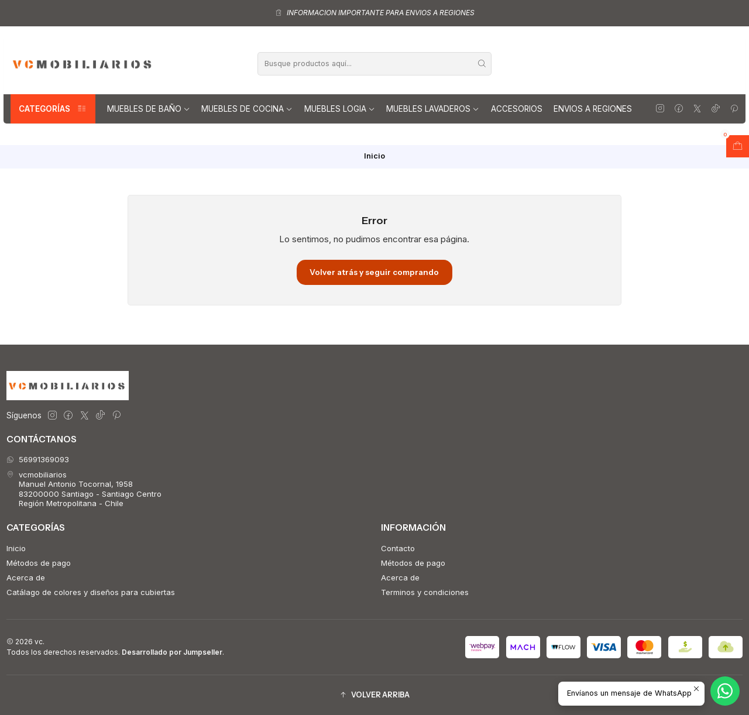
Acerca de (25, 577)
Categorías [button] (53, 109)
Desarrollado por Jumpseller (172, 652)
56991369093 (37, 459)
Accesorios (516, 109)
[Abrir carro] (737, 146)
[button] (374, 695)
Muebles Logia (339, 109)
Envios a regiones (593, 109)
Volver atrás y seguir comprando (374, 272)
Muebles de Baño (148, 109)
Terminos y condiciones (425, 592)
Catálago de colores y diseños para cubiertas (90, 592)
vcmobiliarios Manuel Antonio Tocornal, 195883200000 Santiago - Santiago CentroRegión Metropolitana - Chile (84, 489)
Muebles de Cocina (247, 109)
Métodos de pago (38, 563)
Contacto (398, 548)
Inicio (16, 548)
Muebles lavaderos (432, 109)
